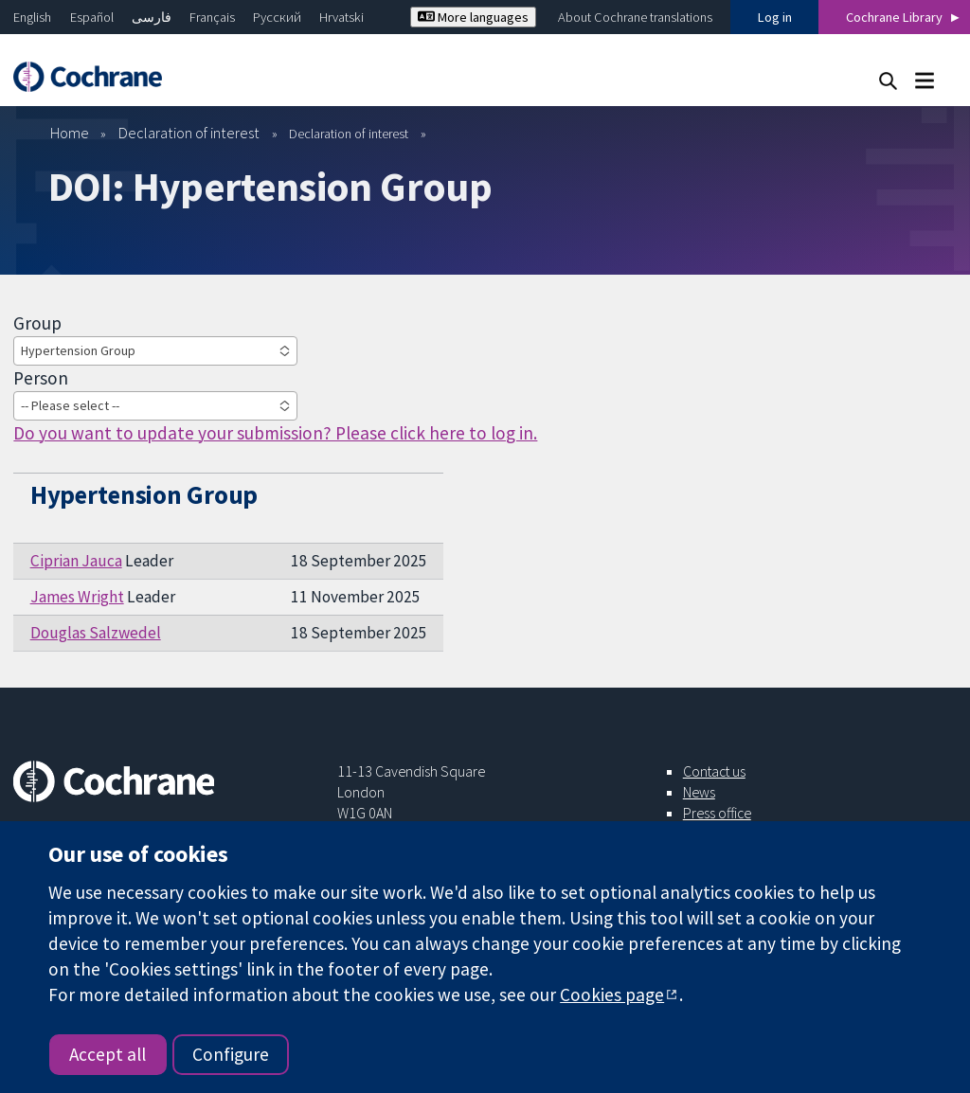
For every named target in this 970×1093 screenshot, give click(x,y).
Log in (775, 17)
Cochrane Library (894, 17)
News (699, 791)
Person (40, 378)
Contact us (714, 771)
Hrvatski (341, 17)
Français (212, 17)
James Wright (77, 596)
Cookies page (612, 994)
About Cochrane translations (635, 17)
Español (92, 17)
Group (37, 323)
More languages (473, 17)
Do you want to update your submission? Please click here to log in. (275, 432)
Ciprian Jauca (76, 560)
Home (69, 132)
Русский (277, 17)
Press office (717, 812)
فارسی (151, 17)
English (32, 17)
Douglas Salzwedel (95, 632)
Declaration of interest (189, 132)
